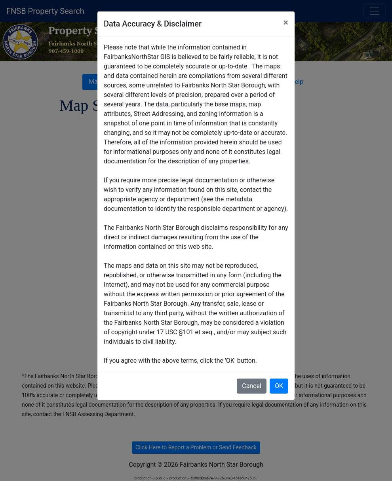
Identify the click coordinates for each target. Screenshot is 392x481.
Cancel (251, 386)
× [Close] (285, 22)
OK (279, 386)
